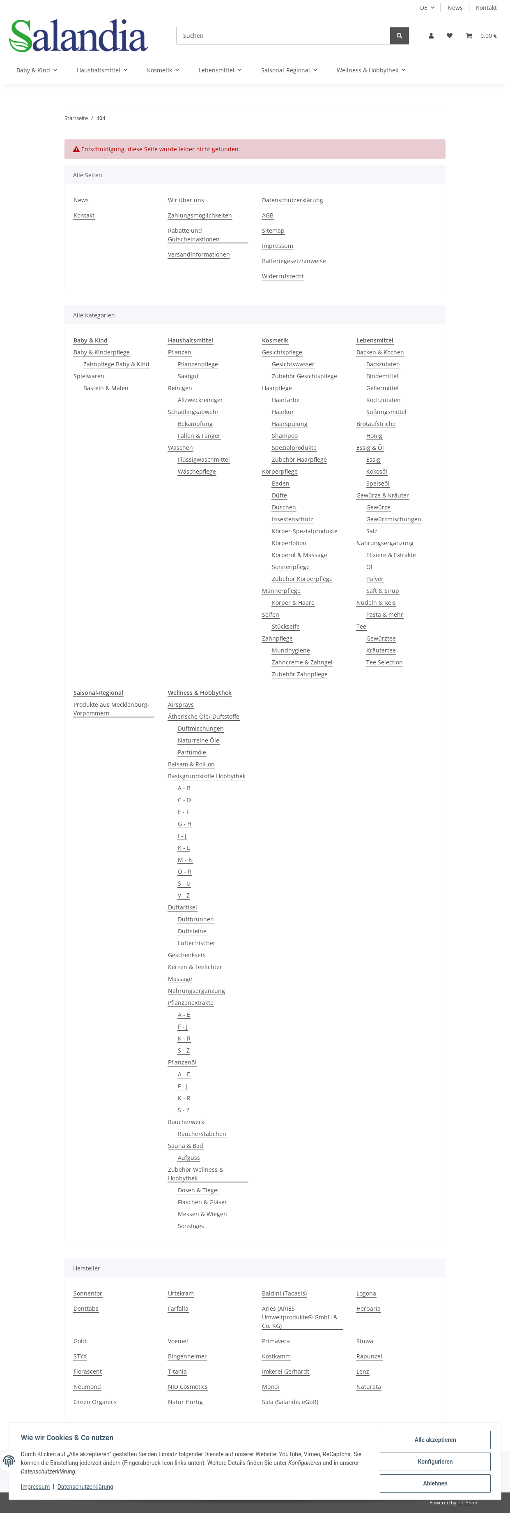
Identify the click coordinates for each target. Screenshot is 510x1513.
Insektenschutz (292, 519)
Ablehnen (434, 1484)
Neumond (87, 1386)
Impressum (36, 1487)
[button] (431, 35)
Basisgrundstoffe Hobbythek (207, 776)
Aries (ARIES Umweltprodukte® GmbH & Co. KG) (300, 1317)
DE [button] (423, 8)
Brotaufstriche (376, 424)
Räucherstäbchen (202, 1134)
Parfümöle (192, 752)
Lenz (362, 1371)
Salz (371, 531)
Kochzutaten (383, 400)
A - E (184, 1014)
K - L (184, 847)
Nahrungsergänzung (385, 543)
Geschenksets (187, 955)
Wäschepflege (197, 471)
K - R (184, 1038)
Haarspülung (290, 424)
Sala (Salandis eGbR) (290, 1402)
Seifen (270, 614)
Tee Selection (384, 662)
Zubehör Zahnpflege (300, 674)
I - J (182, 836)
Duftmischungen (201, 728)
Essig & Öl (370, 447)
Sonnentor (88, 1293)
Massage (180, 979)
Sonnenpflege (291, 567)
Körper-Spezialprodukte (305, 531)
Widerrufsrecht (283, 276)
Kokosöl (376, 471)
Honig (374, 436)
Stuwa (364, 1341)
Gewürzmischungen (393, 519)
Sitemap (273, 230)
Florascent (88, 1371)
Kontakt (486, 8)
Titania (177, 1371)
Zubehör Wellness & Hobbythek (195, 1174)
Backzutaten (383, 364)
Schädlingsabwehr (193, 412)
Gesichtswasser (293, 364)
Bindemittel (382, 376)
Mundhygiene (291, 650)
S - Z (184, 1050)
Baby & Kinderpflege (102, 352)
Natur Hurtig (185, 1402)
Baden (280, 483)
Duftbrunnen (196, 919)
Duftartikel (182, 907)
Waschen (180, 447)
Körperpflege (280, 471)
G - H (184, 824)
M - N (185, 859)
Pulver (375, 579)
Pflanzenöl (182, 1062)
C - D (184, 800)
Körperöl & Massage (299, 555)
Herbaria (368, 1308)
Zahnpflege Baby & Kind (116, 364)
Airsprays (181, 704)
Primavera (276, 1341)
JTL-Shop (467, 1502)
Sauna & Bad (185, 1146)
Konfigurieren (433, 1462)
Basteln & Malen (106, 388)
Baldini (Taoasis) (284, 1293)
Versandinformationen (199, 254)
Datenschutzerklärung (87, 1487)
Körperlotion (289, 543)
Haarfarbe (286, 400)
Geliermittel (382, 388)
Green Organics (95, 1402)
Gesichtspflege (282, 352)
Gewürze (378, 507)
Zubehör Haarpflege (299, 459)
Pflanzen (179, 352)
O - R (184, 871)
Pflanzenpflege (198, 364)
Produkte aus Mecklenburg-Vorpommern (111, 709)
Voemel (178, 1341)
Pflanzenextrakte (191, 1002)
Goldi (81, 1341)
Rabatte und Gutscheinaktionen (194, 235)
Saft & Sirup (382, 591)
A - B (184, 788)
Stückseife (286, 626)
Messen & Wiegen (202, 1214)
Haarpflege (277, 388)
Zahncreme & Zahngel (302, 662)
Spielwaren (89, 376)
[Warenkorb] (481, 35)
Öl (369, 567)
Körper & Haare (293, 602)
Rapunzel (369, 1356)
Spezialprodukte (294, 447)
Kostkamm (276, 1356)
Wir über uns (186, 200)
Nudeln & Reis (376, 602)
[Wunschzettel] (449, 35)
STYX (80, 1356)
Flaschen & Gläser (202, 1202)
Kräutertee (381, 650)
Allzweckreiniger (200, 400)
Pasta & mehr (384, 614)
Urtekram (181, 1293)
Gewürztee (381, 638)
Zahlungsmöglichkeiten (200, 215)
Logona (366, 1293)
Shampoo (285, 436)
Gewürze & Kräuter (382, 495)
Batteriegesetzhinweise (294, 261)
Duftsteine (192, 931)
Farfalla (178, 1308)
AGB (267, 215)
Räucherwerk (186, 1122)
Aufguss (189, 1157)
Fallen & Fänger (199, 436)
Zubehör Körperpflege (302, 579)
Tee (361, 626)
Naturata (368, 1386)
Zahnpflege (277, 638)
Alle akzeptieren (434, 1441)
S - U (184, 883)
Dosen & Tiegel (198, 1190)
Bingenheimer (187, 1356)
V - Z (184, 895)
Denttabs (86, 1308)
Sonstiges (191, 1226)
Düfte (279, 495)
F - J (183, 1026)
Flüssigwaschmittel (204, 459)
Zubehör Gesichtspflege (304, 376)
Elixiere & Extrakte (391, 555)
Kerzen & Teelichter (195, 967)
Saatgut (188, 376)
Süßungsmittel (386, 412)
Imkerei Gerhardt (285, 1371)
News (455, 8)
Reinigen (180, 388)
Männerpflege (281, 591)
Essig (373, 459)
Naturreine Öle (198, 740)
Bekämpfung (195, 424)
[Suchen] (284, 35)
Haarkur (283, 412)
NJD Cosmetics (188, 1386)
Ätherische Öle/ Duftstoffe (203, 716)
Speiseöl (377, 483)
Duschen (284, 507)
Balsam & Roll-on (191, 764)
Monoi (270, 1386)
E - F (183, 812)
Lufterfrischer (197, 943)
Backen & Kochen (380, 352)
